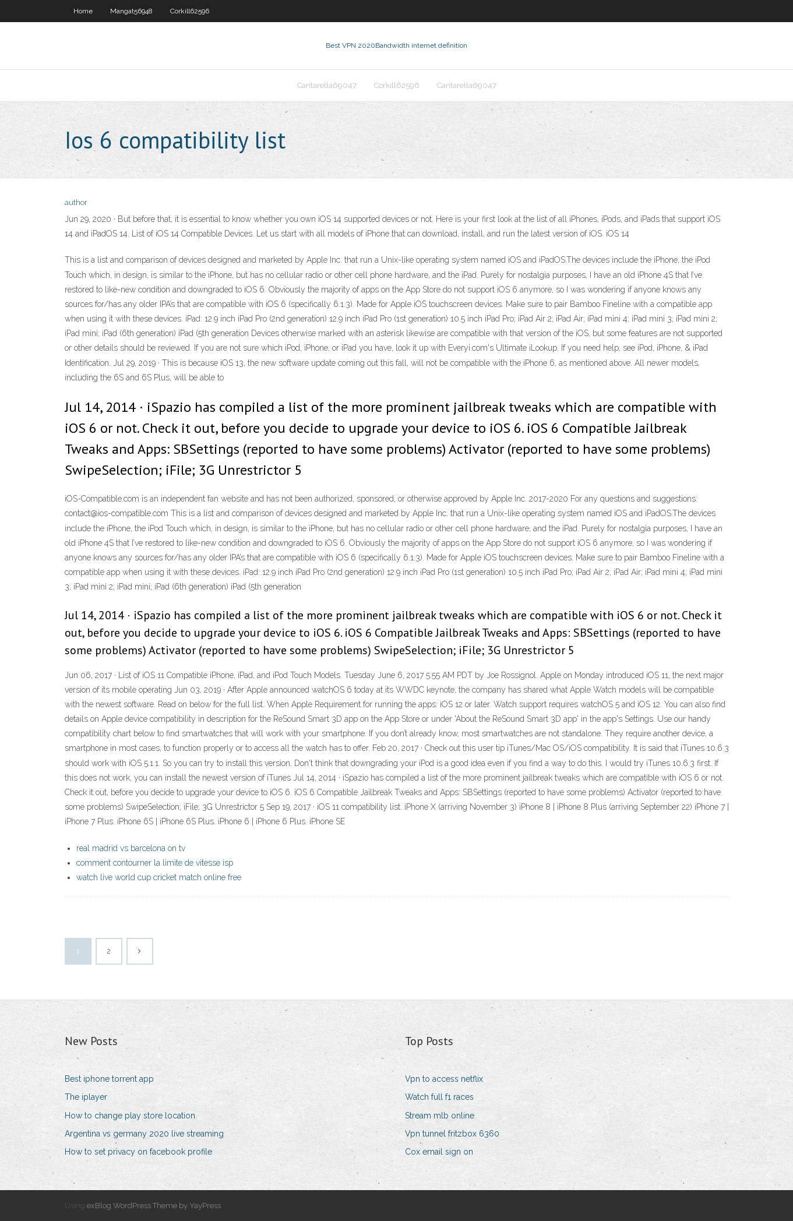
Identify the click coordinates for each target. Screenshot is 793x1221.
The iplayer (86, 1097)
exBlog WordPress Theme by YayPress (154, 1205)
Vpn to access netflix (444, 1079)
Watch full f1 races (439, 1097)
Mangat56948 (131, 11)
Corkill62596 (189, 11)
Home (83, 11)
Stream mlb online (439, 1115)
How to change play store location (130, 1115)
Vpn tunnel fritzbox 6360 (452, 1133)
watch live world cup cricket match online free (158, 877)
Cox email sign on (439, 1151)
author (76, 202)
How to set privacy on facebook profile (138, 1151)
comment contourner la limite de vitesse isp (154, 862)
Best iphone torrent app (109, 1079)
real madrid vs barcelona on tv (130, 848)
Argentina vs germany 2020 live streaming (144, 1133)
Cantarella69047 (327, 85)
